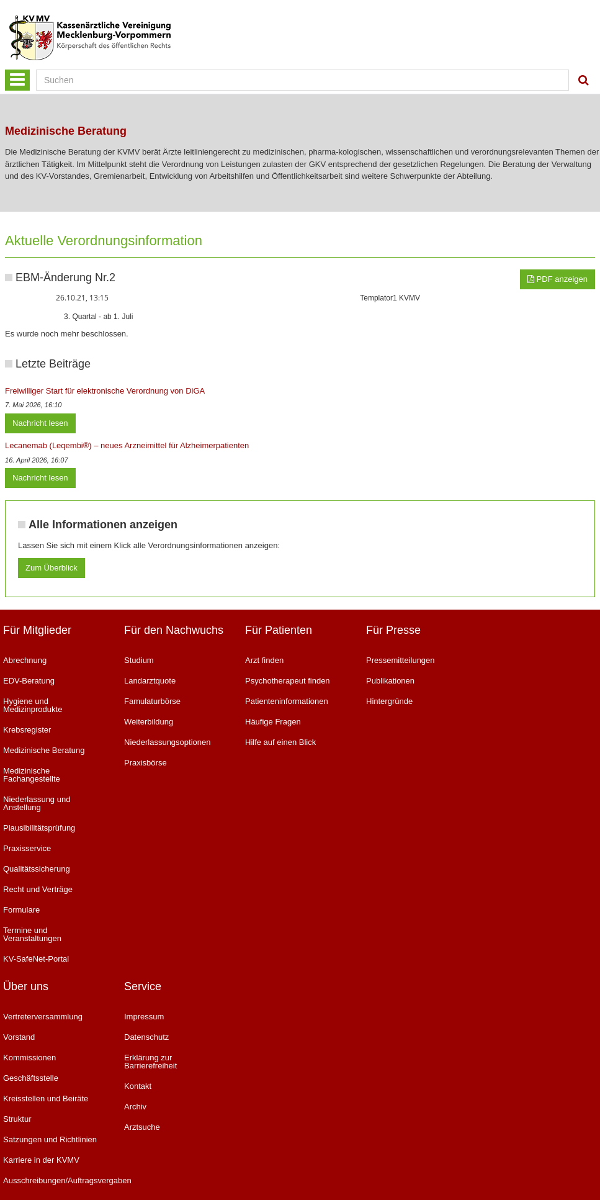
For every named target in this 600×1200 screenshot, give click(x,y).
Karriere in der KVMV (41, 1160)
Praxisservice (27, 848)
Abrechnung (25, 660)
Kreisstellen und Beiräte (45, 1098)
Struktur (17, 1119)
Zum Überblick (51, 567)
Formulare (21, 909)
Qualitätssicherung (36, 868)
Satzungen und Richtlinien (50, 1139)
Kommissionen (29, 1057)
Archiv (135, 1106)
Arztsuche (142, 1127)
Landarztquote (150, 680)
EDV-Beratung (29, 680)
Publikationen (390, 680)
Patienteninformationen (286, 701)
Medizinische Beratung (44, 750)
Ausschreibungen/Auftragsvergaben (54, 1180)
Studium (139, 660)
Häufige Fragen (273, 721)
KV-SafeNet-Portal (36, 958)
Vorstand (19, 1037)
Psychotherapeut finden (287, 680)
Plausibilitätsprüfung (39, 827)
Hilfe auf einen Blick (280, 742)
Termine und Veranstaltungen (32, 934)
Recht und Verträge (38, 889)
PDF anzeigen (557, 279)
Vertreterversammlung (43, 1016)
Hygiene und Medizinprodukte (32, 705)
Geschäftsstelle (30, 1078)
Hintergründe (389, 701)
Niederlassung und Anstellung (36, 803)
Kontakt (137, 1086)
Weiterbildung (148, 721)
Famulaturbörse (152, 701)
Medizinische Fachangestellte (31, 774)
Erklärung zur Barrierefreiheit (150, 1061)
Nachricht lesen (40, 423)
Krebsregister (27, 729)
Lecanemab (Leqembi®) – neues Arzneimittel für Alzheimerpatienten (127, 445)
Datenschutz (146, 1037)
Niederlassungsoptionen (167, 742)
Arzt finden (264, 660)
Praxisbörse (145, 762)
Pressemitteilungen (400, 660)
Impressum (144, 1016)
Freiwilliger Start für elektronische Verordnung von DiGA (105, 390)
